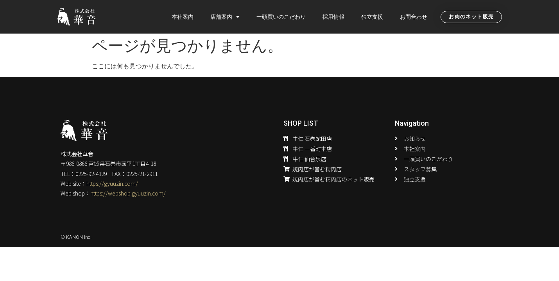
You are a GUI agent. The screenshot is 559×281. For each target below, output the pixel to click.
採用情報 (333, 17)
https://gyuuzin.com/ (112, 183)
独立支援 (372, 17)
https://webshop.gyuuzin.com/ (128, 193)
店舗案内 (225, 16)
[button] (471, 17)
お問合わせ (413, 17)
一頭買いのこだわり (281, 17)
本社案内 (183, 17)
